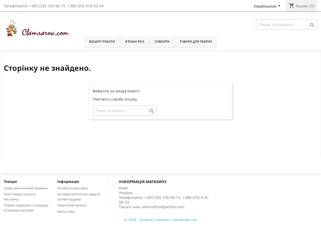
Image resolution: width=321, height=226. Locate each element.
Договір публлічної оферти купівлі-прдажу (78, 196)
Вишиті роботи (102, 41)
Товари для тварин (196, 41)
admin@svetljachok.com (163, 206)
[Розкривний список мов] (268, 7)
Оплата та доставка (72, 188)
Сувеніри (161, 41)
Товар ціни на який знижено (26, 188)
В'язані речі (134, 41)
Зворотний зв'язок (72, 205)
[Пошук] (286, 24)
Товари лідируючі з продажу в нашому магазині (26, 207)
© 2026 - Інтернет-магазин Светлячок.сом (160, 219)
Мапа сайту (66, 211)
